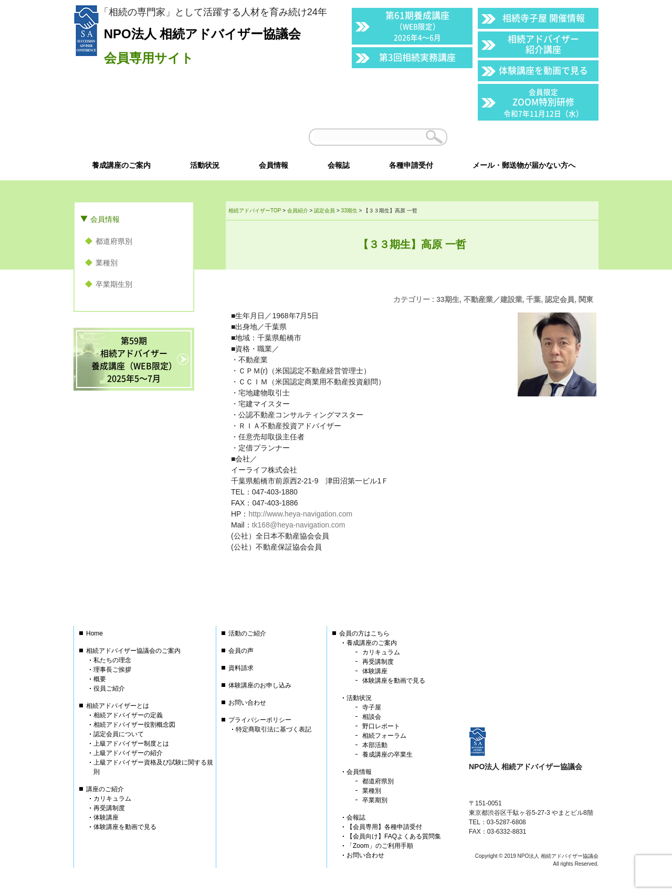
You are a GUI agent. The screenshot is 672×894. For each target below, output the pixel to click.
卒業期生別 (114, 284)
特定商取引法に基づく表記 (273, 729)
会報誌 (355, 817)
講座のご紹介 (105, 789)
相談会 (371, 716)
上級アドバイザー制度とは (131, 743)
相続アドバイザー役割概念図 (134, 724)
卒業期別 (374, 800)
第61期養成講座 (417, 25)
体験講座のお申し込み (259, 685)
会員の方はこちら (364, 633)
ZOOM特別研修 (543, 103)
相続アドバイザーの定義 (128, 715)
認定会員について (118, 734)
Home (94, 633)
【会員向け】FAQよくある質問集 (393, 836)
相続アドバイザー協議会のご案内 (133, 650)
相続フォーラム (384, 735)
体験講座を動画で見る (543, 70)
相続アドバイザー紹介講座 (543, 44)
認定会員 (559, 299)
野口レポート (381, 726)
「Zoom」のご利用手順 (379, 845)
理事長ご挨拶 (112, 669)
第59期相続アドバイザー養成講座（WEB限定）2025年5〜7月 (134, 359)
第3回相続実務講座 (417, 56)
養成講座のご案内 (371, 643)
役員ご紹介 (109, 688)
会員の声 (241, 650)
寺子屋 (371, 707)
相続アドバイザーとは (117, 705)
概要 (99, 679)
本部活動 (374, 745)
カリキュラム (112, 798)
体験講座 (106, 817)
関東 (586, 299)
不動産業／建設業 (493, 299)
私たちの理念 (112, 660)
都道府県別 (114, 241)
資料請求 (241, 668)
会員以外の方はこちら (526, 137)
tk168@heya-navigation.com (298, 525)
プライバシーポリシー (259, 720)
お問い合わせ (247, 702)
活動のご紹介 (247, 633)
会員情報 (105, 219)
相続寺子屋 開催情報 (543, 17)
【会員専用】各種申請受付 (384, 827)
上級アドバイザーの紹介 (128, 753)
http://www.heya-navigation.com (300, 514)
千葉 (533, 299)
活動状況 (359, 698)
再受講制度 (109, 808)
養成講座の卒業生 (387, 754)
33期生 (447, 299)
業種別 (107, 262)
